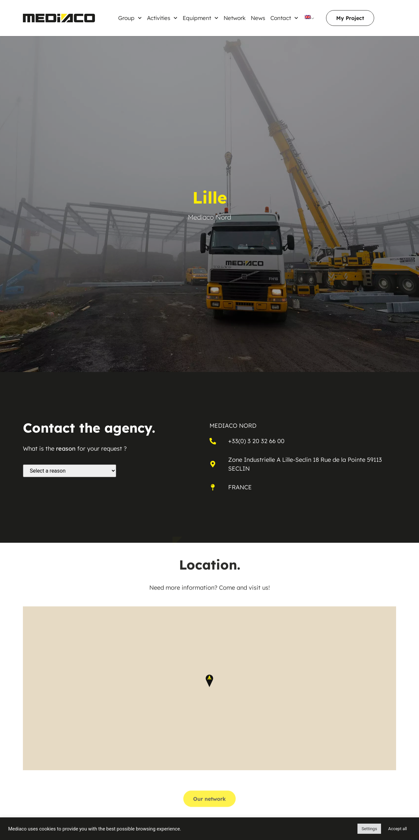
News (258, 17)
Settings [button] (369, 828)
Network (235, 17)
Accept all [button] (397, 828)
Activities (162, 18)
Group (130, 18)
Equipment (200, 18)
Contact (284, 18)
